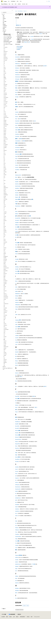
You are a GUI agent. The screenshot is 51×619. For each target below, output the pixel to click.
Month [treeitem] (5, 229)
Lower (16, 344)
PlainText (16, 405)
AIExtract (17, 70)
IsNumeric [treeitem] (5, 193)
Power (16, 407)
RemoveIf (17, 437)
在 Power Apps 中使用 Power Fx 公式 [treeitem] (7, 369)
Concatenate (17, 147)
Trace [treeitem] (4, 333)
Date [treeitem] (4, 118)
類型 (16, 549)
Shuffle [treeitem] (5, 299)
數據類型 (18, 49)
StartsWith (17, 504)
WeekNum (17, 590)
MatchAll (16, 351)
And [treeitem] (4, 61)
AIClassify (17, 68)
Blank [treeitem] (4, 75)
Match (16, 349)
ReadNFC (17, 423)
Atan (16, 92)
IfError (16, 281)
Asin (16, 83)
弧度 (16, 417)
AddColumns (17, 63)
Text (16, 525)
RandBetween (17, 421)
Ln (15, 333)
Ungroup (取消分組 (18, 555)
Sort (16, 495)
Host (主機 (17, 271)
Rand (16, 419)
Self (29, 42)
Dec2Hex (17, 192)
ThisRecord (17, 529)
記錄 (35, 120)
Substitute (17, 508)
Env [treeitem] (4, 148)
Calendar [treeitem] (5, 78)
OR (15, 386)
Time (16, 532)
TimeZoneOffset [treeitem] (6, 329)
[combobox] (6, 12)
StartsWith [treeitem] (5, 307)
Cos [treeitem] (4, 108)
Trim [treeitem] (4, 335)
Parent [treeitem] (5, 240)
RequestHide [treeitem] (5, 270)
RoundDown (17, 459)
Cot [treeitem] (4, 110)
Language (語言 (18, 320)
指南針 (16, 143)
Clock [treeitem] (4, 87)
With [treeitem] (4, 363)
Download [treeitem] (5, 137)
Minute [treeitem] (5, 226)
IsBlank (16, 291)
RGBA (16, 452)
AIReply (16, 72)
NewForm (17, 372)
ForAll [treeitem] (4, 166)
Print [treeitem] (4, 250)
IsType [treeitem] (4, 197)
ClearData (17, 123)
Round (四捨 (17, 457)
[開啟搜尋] (47, 1)
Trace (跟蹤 (17, 540)
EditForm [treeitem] (5, 141)
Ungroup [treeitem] (5, 340)
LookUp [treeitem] (5, 216)
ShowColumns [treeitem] (6, 296)
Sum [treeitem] (4, 313)
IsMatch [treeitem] (5, 191)
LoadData (17, 335)
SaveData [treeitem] (5, 283)
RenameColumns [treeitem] (6, 267)
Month (16, 365)
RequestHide (17, 443)
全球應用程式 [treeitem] (5, 25)
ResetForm (17, 448)
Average (16, 96)
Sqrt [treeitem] (4, 306)
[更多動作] (48, 11)
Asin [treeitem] (4, 65)
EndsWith (17, 222)
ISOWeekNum (17, 304)
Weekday (17, 588)
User (16, 570)
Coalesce (16, 127)
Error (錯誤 (17, 226)
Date (16, 177)
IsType (16, 309)
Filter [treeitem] (4, 158)
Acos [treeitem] (4, 48)
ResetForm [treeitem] (5, 273)
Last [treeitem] (4, 203)
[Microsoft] (1, 1)
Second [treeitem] (5, 286)
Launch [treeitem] (5, 206)
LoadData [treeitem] (5, 211)
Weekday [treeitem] (5, 360)
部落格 (10, 616)
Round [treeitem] (5, 279)
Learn (16, 11)
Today (16, 538)
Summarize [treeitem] (5, 315)
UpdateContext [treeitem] (6, 346)
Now (16, 380)
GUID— (16, 261)
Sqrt (16, 502)
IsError (16, 298)
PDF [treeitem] (4, 244)
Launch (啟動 (17, 326)
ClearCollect (17, 120)
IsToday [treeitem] (5, 196)
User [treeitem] (4, 350)
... (15, 370)
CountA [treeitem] (5, 113)
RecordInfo (17, 426)
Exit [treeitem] (4, 156)
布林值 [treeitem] (5, 77)
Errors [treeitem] (4, 153)
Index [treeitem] (4, 183)
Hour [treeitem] (4, 177)
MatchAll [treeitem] (5, 220)
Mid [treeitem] (4, 223)
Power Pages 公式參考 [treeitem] (7, 42)
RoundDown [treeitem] (5, 280)
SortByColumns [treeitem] (6, 303)
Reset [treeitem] (4, 272)
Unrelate (16, 559)
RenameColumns (18, 439)
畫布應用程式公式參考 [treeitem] (7, 34)
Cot (16, 162)
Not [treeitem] (4, 233)
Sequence (17, 478)
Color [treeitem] (4, 91)
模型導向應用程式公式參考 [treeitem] (8, 41)
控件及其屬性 (19, 47)
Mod (16, 363)
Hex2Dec (17, 269)
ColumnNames (18, 140)
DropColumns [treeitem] (6, 138)
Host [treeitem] (4, 176)
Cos (16, 160)
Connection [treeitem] (5, 105)
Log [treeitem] (4, 214)
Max (16, 354)
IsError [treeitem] (5, 190)
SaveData (17, 466)
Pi (15, 402)
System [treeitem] (5, 317)
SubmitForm (17, 511)
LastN (16, 324)
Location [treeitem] (5, 213)
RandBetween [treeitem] (6, 256)
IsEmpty (16, 295)
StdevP (16, 506)
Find (16, 244)
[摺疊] (12, 10)
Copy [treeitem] (4, 107)
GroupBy (16, 259)
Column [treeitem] (5, 95)
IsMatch (16, 300)
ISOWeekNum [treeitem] (6, 194)
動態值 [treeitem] (4, 28)
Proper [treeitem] (5, 252)
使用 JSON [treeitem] (4, 30)
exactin (16, 231)
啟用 (16, 215)
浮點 (16, 251)
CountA (16, 165)
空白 (16, 104)
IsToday (16, 306)
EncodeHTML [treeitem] (6, 144)
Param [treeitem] (5, 239)
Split (16, 500)
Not (16, 375)
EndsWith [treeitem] (5, 147)
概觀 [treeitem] (3, 15)
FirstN (16, 249)
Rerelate (16, 432)
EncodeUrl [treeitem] (5, 146)
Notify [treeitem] (4, 234)
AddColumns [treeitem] (6, 51)
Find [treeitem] (4, 160)
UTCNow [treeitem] (5, 352)
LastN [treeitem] (4, 204)
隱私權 (17, 616)
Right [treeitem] (4, 277)
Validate (16, 576)
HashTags (17, 266)
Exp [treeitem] (4, 157)
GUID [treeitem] (4, 170)
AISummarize (17, 76)
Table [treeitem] (4, 319)
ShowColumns (17, 486)
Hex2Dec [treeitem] (5, 174)
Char (16, 114)
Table (16, 521)
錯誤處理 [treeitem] (4, 24)
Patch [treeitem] (4, 243)
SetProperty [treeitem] (5, 295)
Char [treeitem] (4, 80)
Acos (16, 59)
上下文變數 (33, 564)
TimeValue (17, 534)
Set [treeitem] (4, 292)
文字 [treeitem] (4, 322)
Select (16, 473)
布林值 (16, 106)
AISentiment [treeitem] (5, 57)
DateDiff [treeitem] (5, 121)
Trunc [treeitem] (4, 338)
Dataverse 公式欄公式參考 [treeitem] (8, 37)
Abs (16, 54)
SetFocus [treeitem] (5, 293)
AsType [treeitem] (5, 68)
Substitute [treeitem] (5, 312)
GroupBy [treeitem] (5, 168)
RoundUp (17, 461)
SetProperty (17, 484)
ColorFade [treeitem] (5, 93)
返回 (16, 102)
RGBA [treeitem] (4, 276)
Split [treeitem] (4, 305)
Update (16, 561)
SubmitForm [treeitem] (5, 310)
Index (16, 286)
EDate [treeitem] (4, 140)
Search (16, 469)
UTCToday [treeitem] (5, 353)
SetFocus (17, 482)
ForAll (16, 253)
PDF (16, 400)
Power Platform (20, 11)
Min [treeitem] (4, 224)
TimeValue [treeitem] (5, 328)
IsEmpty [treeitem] (5, 189)
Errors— (16, 229)
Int (15, 289)
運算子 (45, 65)
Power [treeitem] (4, 249)
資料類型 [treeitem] (4, 18)
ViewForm (17, 582)
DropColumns (17, 206)
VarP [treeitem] (4, 358)
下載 (16, 203)
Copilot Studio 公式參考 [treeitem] (7, 35)
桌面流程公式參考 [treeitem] (6, 40)
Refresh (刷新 (17, 430)
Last (16, 322)
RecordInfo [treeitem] (5, 259)
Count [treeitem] (4, 111)
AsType (16, 90)
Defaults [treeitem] (5, 131)
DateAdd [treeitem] (5, 120)
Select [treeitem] (4, 287)
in (15, 283)
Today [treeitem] (4, 330)
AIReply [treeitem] (5, 55)
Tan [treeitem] (4, 320)
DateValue (17, 188)
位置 (32, 199)
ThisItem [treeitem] (5, 323)
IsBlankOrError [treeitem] (6, 187)
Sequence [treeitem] (5, 290)
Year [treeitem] (4, 365)
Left (16, 328)
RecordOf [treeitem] (5, 260)
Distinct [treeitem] (5, 136)
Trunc (16, 547)
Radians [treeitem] (5, 253)
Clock (16, 125)
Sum (16, 513)
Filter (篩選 (17, 242)
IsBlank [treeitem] (5, 186)
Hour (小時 (17, 273)
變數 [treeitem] (3, 22)
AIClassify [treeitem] (5, 52)
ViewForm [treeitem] (5, 359)
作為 (16, 87)
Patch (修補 (17, 398)
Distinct (16, 201)
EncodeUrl (17, 220)
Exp (16, 237)
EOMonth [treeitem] (5, 150)
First (16, 247)
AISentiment (17, 74)
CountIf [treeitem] (5, 114)
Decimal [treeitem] (5, 130)
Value (16, 578)
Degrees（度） (18, 197)
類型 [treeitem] (4, 339)
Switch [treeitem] (5, 316)
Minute (16, 360)
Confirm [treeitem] (5, 104)
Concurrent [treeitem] (5, 103)
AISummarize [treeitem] (6, 58)
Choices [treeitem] (5, 81)
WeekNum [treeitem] (5, 362)
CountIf (16, 167)
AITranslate (17, 79)
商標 (31, 616)
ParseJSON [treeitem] (5, 242)
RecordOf (17, 428)
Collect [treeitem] (5, 90)
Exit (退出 (17, 235)
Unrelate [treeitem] (5, 343)
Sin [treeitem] (4, 300)
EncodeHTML (17, 218)
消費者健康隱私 (22, 616)
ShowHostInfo (17, 489)
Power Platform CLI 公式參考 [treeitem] (8, 44)
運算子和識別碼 (20, 46)
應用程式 (16, 81)
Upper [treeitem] (4, 349)
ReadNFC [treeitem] (5, 257)
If (15, 278)
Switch (16, 515)
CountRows (17, 169)
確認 (16, 151)
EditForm (17, 213)
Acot (16, 61)
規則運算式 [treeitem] (4, 27)
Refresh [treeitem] (5, 262)
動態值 (21, 138)
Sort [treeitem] (4, 302)
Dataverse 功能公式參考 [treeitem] (7, 38)
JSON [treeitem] (4, 200)
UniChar (16, 557)
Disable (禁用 (17, 199)
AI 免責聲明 (3, 616)
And (16, 65)
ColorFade (17, 134)
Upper (16, 568)
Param (16, 391)
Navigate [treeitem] (5, 230)
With (16, 592)
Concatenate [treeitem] (5, 101)
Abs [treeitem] (4, 45)
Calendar (16, 112)
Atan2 (16, 94)
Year (16, 598)
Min (16, 358)
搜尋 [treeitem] (4, 285)
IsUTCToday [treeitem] (5, 199)
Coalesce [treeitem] (5, 88)
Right (16, 454)
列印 (16, 409)
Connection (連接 (18, 154)
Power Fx (25, 11)
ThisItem (25, 42)
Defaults (16, 194)
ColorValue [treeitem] (5, 94)
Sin (15, 493)
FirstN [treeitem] (4, 163)
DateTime (17, 183)
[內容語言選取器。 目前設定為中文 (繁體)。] (4, 614)
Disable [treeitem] (5, 134)
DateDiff (16, 181)
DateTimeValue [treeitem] (6, 124)
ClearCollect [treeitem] (5, 84)
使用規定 (28, 616)
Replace (16, 441)
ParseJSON (17, 396)
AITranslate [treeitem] (5, 60)
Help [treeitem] (4, 173)
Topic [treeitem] (4, 332)
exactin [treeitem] (5, 154)
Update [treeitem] (5, 345)
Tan (15, 523)
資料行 (27, 63)
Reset (16, 445)
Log (16, 339)
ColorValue (17, 136)
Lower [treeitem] (4, 217)
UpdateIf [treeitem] (5, 348)
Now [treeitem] (4, 236)
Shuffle (16, 491)
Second (16, 471)
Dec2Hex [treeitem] (5, 128)
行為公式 (40, 33)
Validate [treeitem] (5, 355)
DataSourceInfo (18, 175)
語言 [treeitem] (4, 201)
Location (31, 36)
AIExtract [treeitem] (5, 54)
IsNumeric (17, 302)
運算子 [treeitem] (4, 17)
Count (16, 158)
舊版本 (7, 616)
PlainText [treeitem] (5, 247)
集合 (20, 118)
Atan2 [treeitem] (4, 71)
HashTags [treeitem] (5, 171)
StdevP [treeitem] (5, 309)
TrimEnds (17, 545)
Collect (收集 (17, 129)
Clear (16, 118)
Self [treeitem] (4, 289)
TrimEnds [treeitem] (5, 336)
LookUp (16, 342)
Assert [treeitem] (4, 67)
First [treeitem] (4, 161)
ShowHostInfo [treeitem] (6, 297)
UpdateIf (16, 566)
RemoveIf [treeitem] (5, 266)
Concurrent (17, 149)
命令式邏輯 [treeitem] (4, 21)
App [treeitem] (4, 62)
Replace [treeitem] (5, 269)
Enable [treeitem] (5, 143)
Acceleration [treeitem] (5, 47)
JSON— (16, 314)
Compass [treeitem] (5, 98)
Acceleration (17, 56)
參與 (14, 616)
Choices (16, 116)
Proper (16, 411)
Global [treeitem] (5, 167)
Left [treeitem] (4, 207)
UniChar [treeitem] (5, 342)
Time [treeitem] (4, 326)
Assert (16, 85)
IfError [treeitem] (4, 180)
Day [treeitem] (4, 127)
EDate (16, 211)
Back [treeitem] (4, 74)
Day (16, 190)
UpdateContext (18, 564)
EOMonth (17, 224)
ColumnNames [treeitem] (6, 97)
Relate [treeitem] (4, 263)
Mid (16, 356)
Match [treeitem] (5, 219)
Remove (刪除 (17, 434)
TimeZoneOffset (18, 536)
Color (32, 39)
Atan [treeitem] (4, 70)
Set (15, 480)
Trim (16, 543)
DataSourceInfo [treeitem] (6, 117)
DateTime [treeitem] (5, 123)
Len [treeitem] (4, 209)
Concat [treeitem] (5, 100)
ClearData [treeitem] (5, 85)
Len (16, 331)
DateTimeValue (18, 186)
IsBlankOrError (17, 293)
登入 (49, 1)
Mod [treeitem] (4, 227)
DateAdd (16, 179)
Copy (16, 156)
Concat (16, 145)
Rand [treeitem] (4, 254)
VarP (16, 580)
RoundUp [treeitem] (5, 282)
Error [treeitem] (4, 151)
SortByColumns (18, 497)
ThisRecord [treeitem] (5, 325)
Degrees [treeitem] (5, 133)
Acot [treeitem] (4, 50)
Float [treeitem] (4, 164)
